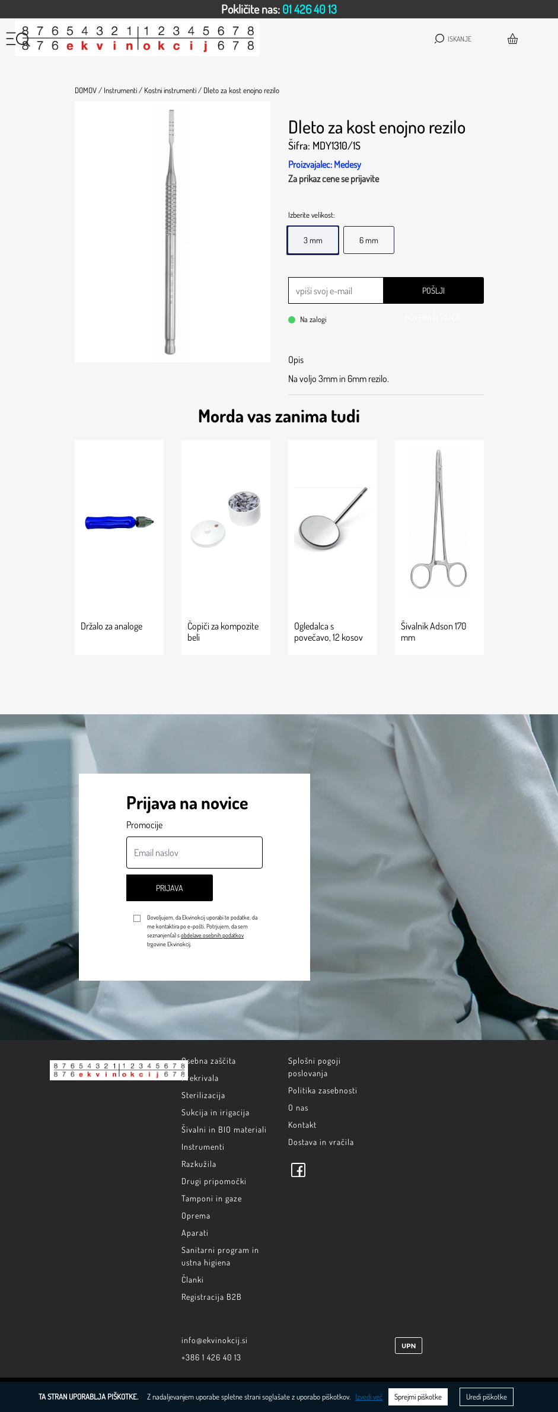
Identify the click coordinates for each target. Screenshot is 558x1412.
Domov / (88, 90)
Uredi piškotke (486, 1396)
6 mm (368, 240)
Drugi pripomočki (214, 1181)
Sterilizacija (203, 1095)
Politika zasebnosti (323, 1090)
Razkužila (198, 1164)
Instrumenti (203, 1146)
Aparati (195, 1232)
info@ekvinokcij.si (214, 1340)
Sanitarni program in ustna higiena (220, 1256)
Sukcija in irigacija (215, 1112)
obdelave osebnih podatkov (212, 935)
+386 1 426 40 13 (211, 1357)
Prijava (169, 888)
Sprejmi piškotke (418, 1396)
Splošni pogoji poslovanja (314, 1066)
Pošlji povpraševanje (433, 294)
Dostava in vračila (321, 1142)
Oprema (196, 1215)
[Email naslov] (194, 853)
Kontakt (302, 1125)
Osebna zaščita (208, 1060)
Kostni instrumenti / (173, 90)
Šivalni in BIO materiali (224, 1129)
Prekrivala (200, 1078)
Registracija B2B (211, 1297)
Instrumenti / (123, 90)
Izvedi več (368, 1396)
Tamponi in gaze (211, 1198)
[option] (279, 9)
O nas (298, 1107)
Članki (192, 1279)
